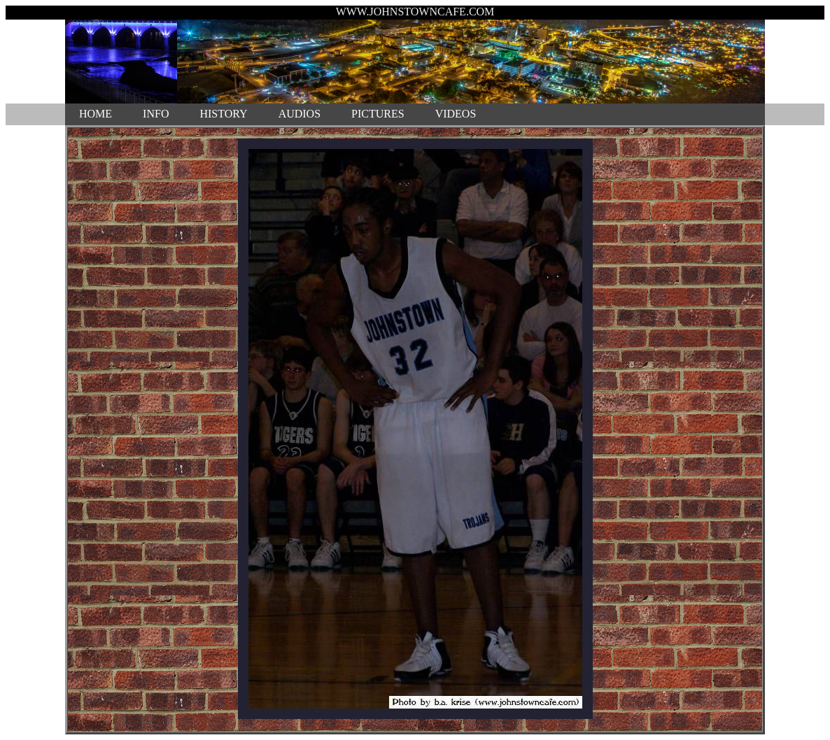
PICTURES (378, 114)
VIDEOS (456, 114)
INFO (156, 114)
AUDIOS (300, 114)
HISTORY (223, 114)
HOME (95, 114)
